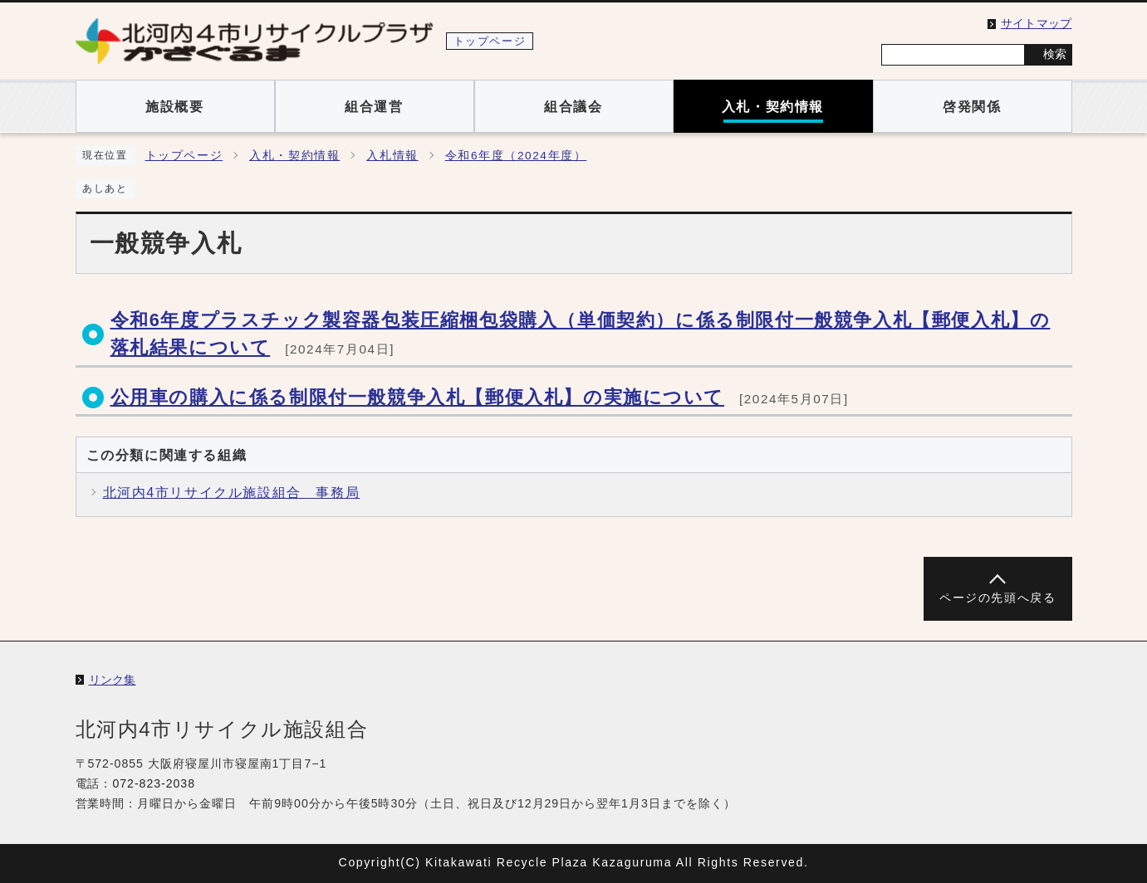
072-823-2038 (153, 783)
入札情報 (392, 155)
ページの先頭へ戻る (997, 598)
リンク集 (112, 679)
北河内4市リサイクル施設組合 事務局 (231, 492)
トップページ (184, 155)
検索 (1054, 54)
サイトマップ (1036, 23)
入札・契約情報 (294, 155)
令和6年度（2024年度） (516, 155)
